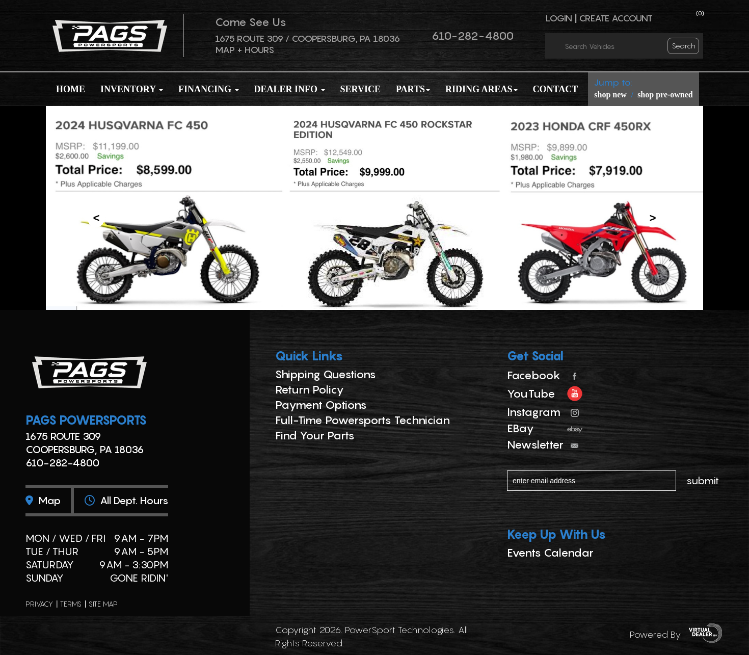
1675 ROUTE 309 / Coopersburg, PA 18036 (307, 38)
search (684, 45)
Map (43, 500)
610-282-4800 (473, 35)
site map (103, 603)
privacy (39, 603)
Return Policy (309, 389)
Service (360, 89)
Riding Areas (481, 89)
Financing (208, 89)
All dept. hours (126, 500)
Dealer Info (289, 89)
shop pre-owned (665, 94)
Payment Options (321, 404)
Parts (413, 89)
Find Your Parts (315, 435)
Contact (555, 89)
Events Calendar (550, 552)
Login (558, 18)
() (700, 13)
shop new (610, 94)
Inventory (131, 89)
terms (71, 603)
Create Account (616, 18)
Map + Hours (244, 49)
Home (70, 89)
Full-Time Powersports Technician (362, 420)
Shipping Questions (325, 374)
